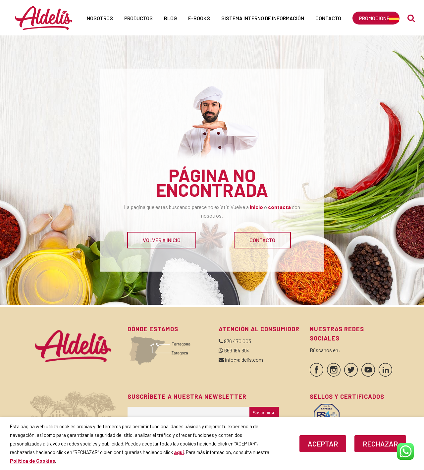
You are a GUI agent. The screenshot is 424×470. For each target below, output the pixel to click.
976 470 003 (237, 341)
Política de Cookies (32, 461)
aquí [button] (179, 452)
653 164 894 (237, 350)
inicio (256, 207)
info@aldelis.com (244, 359)
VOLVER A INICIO (162, 240)
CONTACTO (262, 240)
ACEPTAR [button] (323, 444)
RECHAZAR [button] (380, 444)
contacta (279, 207)
